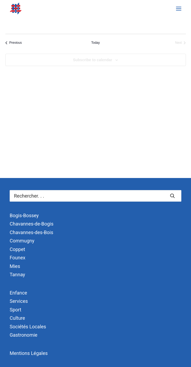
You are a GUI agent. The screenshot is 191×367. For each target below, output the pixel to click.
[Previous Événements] (13, 43)
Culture (17, 318)
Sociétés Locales (28, 326)
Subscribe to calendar (92, 60)
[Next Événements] (180, 43)
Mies (15, 266)
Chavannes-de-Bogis (31, 224)
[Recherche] (95, 196)
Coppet (17, 249)
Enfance (18, 293)
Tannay (17, 274)
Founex (17, 257)
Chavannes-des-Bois (31, 232)
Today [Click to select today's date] (95, 43)
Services (19, 301)
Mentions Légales (29, 353)
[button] (178, 8)
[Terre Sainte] (16, 8)
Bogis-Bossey (24, 215)
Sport (15, 310)
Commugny (22, 241)
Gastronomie (23, 335)
